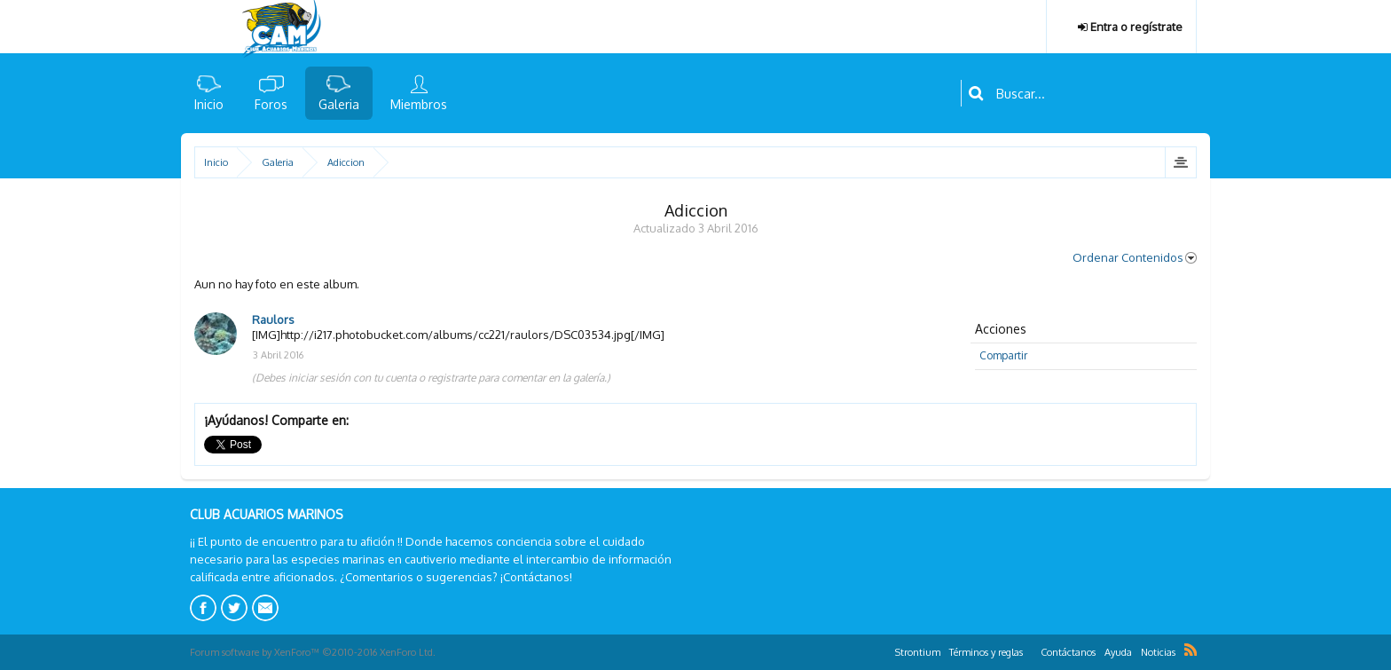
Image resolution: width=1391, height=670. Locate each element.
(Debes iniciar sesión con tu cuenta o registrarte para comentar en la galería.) (431, 377)
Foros (271, 104)
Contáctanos (1068, 652)
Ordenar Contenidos (1135, 257)
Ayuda (1118, 652)
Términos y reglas (986, 652)
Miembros (418, 104)
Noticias (1158, 652)
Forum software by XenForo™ (313, 652)
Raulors (273, 319)
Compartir (1003, 355)
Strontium (917, 652)
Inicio (209, 104)
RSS (1190, 649)
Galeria (338, 104)
